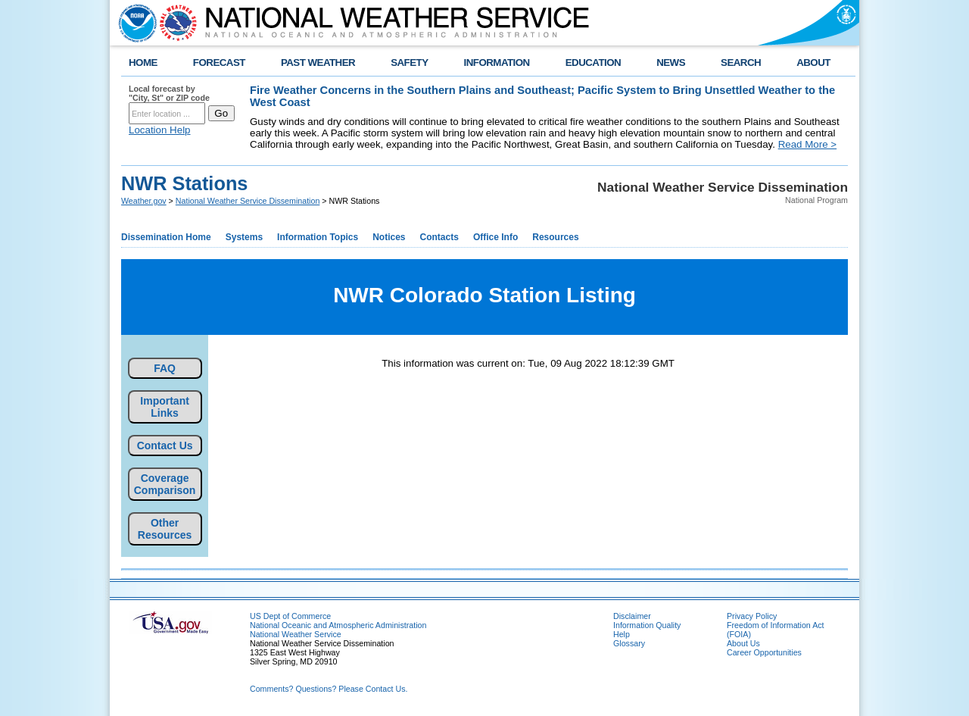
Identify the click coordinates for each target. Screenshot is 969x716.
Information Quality (647, 625)
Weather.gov (144, 200)
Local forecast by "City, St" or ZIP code (169, 93)
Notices (388, 237)
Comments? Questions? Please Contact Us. (328, 688)
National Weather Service (295, 634)
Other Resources (165, 529)
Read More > (807, 144)
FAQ (165, 368)
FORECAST (219, 62)
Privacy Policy (752, 616)
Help (621, 634)
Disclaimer (632, 616)
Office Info (495, 237)
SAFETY (409, 62)
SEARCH (741, 62)
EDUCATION (593, 62)
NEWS (670, 62)
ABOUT (813, 62)
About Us (743, 643)
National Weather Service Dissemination (248, 200)
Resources (555, 237)
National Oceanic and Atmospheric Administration (338, 625)
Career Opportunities (764, 652)
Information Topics (317, 237)
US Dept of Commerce (290, 616)
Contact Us (165, 445)
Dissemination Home (166, 237)
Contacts (439, 237)
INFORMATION (497, 62)
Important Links (164, 407)
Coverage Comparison (165, 484)
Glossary (629, 643)
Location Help (160, 130)
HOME (143, 62)
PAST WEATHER (318, 62)
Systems (244, 237)
